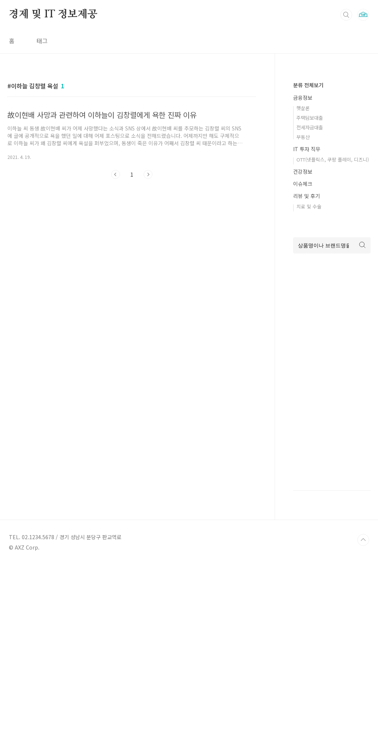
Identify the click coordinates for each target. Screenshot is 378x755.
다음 (148, 174)
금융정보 (302, 97)
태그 (42, 40)
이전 (115, 174)
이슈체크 (302, 183)
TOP (363, 540)
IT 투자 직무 (306, 149)
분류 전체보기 (308, 85)
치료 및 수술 (309, 206)
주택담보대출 (309, 117)
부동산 (303, 136)
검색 (346, 14)
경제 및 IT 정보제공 (53, 14)
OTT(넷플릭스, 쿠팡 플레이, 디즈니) (332, 159)
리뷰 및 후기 (306, 196)
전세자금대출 (309, 127)
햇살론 (303, 108)
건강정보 (302, 171)
